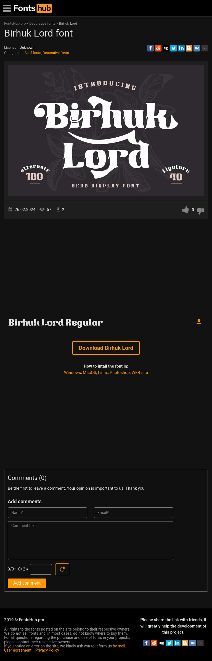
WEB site (140, 372)
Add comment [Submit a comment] (27, 583)
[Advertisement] (106, 265)
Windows (72, 372)
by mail (119, 646)
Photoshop (120, 372)
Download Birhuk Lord (106, 348)
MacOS (89, 372)
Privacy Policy (47, 650)
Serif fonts (33, 53)
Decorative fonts (56, 53)
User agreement (17, 650)
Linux (103, 372)
